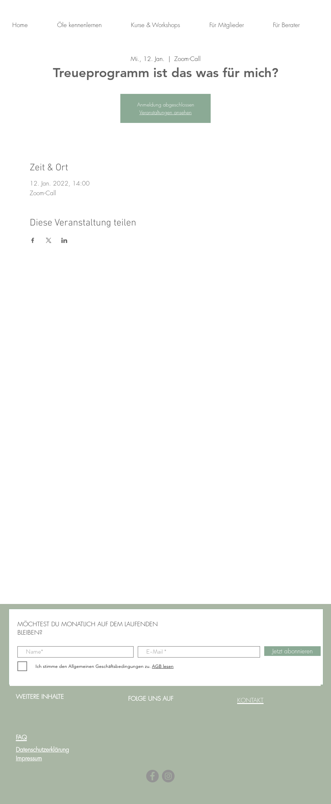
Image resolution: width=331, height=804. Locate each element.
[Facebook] (152, 776)
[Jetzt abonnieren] (292, 651)
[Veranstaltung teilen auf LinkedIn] (64, 240)
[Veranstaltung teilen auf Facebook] (33, 240)
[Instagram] (168, 776)
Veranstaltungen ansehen (165, 112)
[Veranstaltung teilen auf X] (48, 240)
